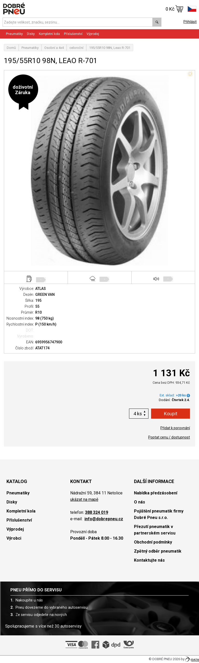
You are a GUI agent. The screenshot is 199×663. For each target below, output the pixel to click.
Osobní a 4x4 (54, 48)
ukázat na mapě (84, 499)
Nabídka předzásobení (155, 493)
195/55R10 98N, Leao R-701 (109, 48)
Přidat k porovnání (175, 428)
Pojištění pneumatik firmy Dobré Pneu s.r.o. (158, 514)
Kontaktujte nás (149, 560)
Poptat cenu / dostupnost (169, 437)
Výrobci (13, 538)
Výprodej (93, 34)
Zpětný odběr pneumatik (157, 551)
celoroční (76, 48)
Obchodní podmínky (153, 542)
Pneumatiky (14, 34)
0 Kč (174, 9)
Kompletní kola (49, 34)
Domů (11, 48)
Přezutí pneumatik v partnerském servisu (154, 530)
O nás (139, 502)
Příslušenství (73, 34)
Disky (31, 34)
